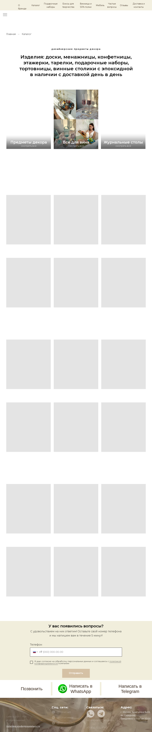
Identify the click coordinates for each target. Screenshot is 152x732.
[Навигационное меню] (5, 14)
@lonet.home (66, 723)
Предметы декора (29, 142)
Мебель (100, 5)
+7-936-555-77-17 (97, 727)
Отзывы (124, 5)
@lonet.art (64, 712)
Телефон (36, 644)
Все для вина (76, 142)
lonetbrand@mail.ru (100, 720)
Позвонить (32, 688)
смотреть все (76, 145)
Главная (11, 34)
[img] (28, 132)
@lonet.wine (65, 717)
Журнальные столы (123, 142)
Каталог (35, 5)
